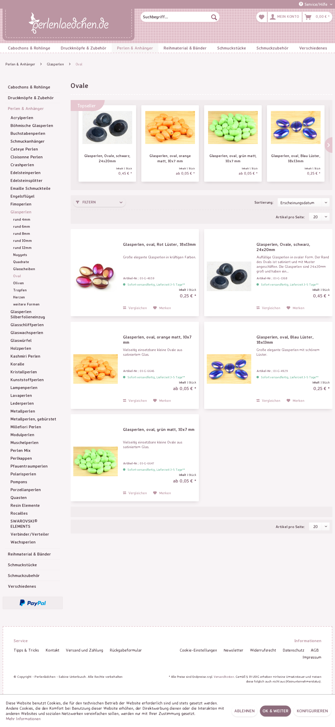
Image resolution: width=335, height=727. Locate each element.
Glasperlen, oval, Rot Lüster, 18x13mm (159, 244)
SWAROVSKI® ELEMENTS (23, 523)
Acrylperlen (21, 117)
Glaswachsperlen (26, 332)
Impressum (312, 657)
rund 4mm (21, 219)
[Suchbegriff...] (180, 17)
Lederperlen (22, 403)
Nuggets (20, 254)
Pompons (18, 481)
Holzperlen (20, 348)
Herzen (19, 297)
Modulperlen (22, 434)
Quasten (18, 497)
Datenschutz (293, 650)
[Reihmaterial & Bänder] (185, 48)
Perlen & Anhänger (26, 108)
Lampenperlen (23, 387)
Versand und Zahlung (84, 650)
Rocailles (19, 513)
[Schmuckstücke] (231, 48)
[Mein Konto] (285, 17)
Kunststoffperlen (27, 379)
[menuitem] (180, 17)
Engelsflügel (22, 196)
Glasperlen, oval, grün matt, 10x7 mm (233, 158)
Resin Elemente (25, 505)
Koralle (17, 364)
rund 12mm (22, 247)
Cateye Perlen (24, 149)
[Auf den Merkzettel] (162, 308)
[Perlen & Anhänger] (135, 48)
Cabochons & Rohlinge (29, 87)
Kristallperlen (23, 371)
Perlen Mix (20, 450)
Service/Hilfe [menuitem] (314, 4)
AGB (315, 650)
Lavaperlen (21, 395)
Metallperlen (22, 411)
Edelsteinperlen (25, 172)
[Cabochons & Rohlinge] (29, 48)
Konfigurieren (312, 710)
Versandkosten (224, 677)
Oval (17, 276)
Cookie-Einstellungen (198, 650)
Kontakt (52, 650)
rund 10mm (22, 240)
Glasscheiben (24, 269)
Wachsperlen (23, 542)
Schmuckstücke (22, 564)
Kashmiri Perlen (25, 356)
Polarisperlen (23, 473)
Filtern (86, 202)
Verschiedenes (22, 586)
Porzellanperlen (25, 489)
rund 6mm (21, 226)
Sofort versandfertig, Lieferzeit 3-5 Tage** (156, 284)
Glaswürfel (21, 340)
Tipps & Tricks (26, 650)
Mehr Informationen (23, 718)
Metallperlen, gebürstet (33, 418)
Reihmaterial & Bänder (29, 554)
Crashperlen (22, 164)
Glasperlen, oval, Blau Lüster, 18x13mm (295, 158)
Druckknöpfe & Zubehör (31, 97)
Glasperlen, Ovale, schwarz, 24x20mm (107, 158)
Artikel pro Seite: (290, 217)
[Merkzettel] (261, 17)
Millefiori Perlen (25, 426)
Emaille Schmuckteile (30, 188)
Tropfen (20, 290)
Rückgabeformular (126, 650)
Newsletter (233, 650)
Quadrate (21, 261)
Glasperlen (20, 211)
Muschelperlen (24, 442)
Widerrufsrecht (263, 650)
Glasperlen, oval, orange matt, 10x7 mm (170, 158)
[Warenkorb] (317, 17)
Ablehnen (244, 710)
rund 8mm (21, 233)
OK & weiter (275, 710)
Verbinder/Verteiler (29, 534)
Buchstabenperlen (27, 133)
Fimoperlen (20, 204)
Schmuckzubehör (24, 575)
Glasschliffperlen (27, 324)
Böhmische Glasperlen (31, 125)
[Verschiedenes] (313, 48)
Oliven (18, 283)
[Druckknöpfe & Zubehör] (83, 48)
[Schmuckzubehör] (272, 48)
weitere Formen (26, 304)
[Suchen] (214, 17)
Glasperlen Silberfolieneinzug (27, 314)
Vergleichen (135, 308)
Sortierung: (263, 202)
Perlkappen (21, 458)
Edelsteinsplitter (26, 180)
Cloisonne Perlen (26, 156)
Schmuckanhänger (27, 141)
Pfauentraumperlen (29, 466)
